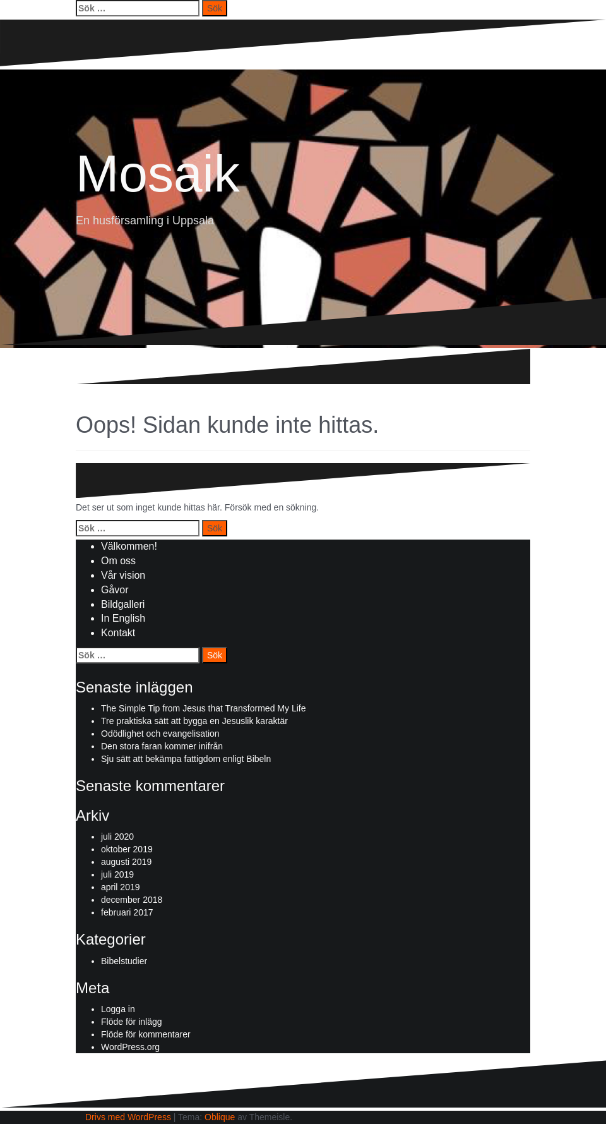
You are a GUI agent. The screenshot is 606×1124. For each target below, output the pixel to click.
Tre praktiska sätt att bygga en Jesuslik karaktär (194, 721)
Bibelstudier (124, 961)
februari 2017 (127, 912)
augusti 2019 (126, 862)
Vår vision (123, 575)
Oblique (220, 1117)
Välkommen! (129, 546)
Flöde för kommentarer (146, 1034)
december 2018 (131, 900)
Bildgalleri (123, 604)
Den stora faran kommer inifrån (162, 746)
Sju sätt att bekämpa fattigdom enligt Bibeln (186, 759)
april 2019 (120, 887)
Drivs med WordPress (128, 1117)
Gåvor (115, 589)
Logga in (118, 1009)
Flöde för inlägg (131, 1022)
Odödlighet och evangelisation (160, 733)
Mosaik (158, 173)
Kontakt (118, 632)
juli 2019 (117, 874)
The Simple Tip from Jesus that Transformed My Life (203, 708)
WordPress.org (130, 1047)
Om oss (118, 560)
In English (123, 618)
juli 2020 (117, 836)
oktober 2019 (127, 849)
